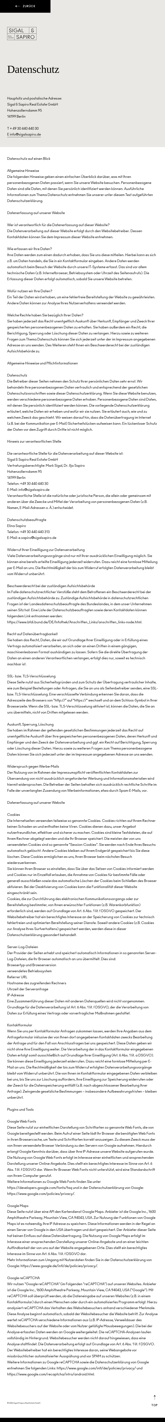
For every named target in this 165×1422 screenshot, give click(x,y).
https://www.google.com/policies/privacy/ (40, 1194)
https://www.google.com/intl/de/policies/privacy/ (96, 1368)
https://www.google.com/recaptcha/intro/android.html (50, 1374)
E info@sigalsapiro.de (24, 135)
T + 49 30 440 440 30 (23, 129)
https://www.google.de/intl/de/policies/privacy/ (59, 1266)
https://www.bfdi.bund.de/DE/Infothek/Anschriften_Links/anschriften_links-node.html (74, 622)
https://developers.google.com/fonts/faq (39, 1188)
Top (154, 1401)
